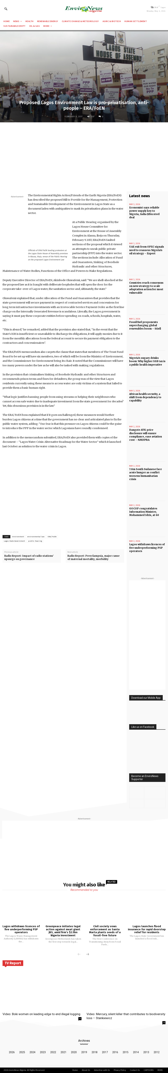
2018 (94, 1052)
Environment (18, 537)
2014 (136, 1052)
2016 (115, 1052)
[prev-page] (79, 954)
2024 (32, 1052)
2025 (22, 1052)
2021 (63, 1052)
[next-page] (87, 954)
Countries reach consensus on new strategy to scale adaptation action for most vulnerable (146, 287)
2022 (53, 1052)
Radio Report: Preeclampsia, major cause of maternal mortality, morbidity (93, 557)
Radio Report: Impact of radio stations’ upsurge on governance (29, 557)
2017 (105, 1052)
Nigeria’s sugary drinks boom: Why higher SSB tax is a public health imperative (147, 361)
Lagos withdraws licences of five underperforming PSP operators (147, 548)
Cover (83, 95)
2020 (74, 1052)
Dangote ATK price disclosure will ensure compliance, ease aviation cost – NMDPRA (145, 434)
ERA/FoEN (52, 537)
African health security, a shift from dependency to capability (145, 397)
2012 (156, 1052)
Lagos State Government (14, 541)
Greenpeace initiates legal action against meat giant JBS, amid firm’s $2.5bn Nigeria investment (63, 931)
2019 (84, 1052)
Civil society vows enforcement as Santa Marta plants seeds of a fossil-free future (105, 931)
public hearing (35, 541)
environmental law (35, 537)
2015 (125, 1052)
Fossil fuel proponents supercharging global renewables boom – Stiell (145, 325)
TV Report (13, 963)
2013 (146, 1052)
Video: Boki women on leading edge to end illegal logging (41, 1014)
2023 (43, 1052)
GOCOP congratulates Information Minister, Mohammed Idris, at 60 (144, 512)
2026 (12, 1052)
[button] (6, 8)
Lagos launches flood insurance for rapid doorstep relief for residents (147, 929)
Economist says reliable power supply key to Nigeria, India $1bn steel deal (144, 212)
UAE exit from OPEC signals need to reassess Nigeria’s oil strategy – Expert (146, 250)
